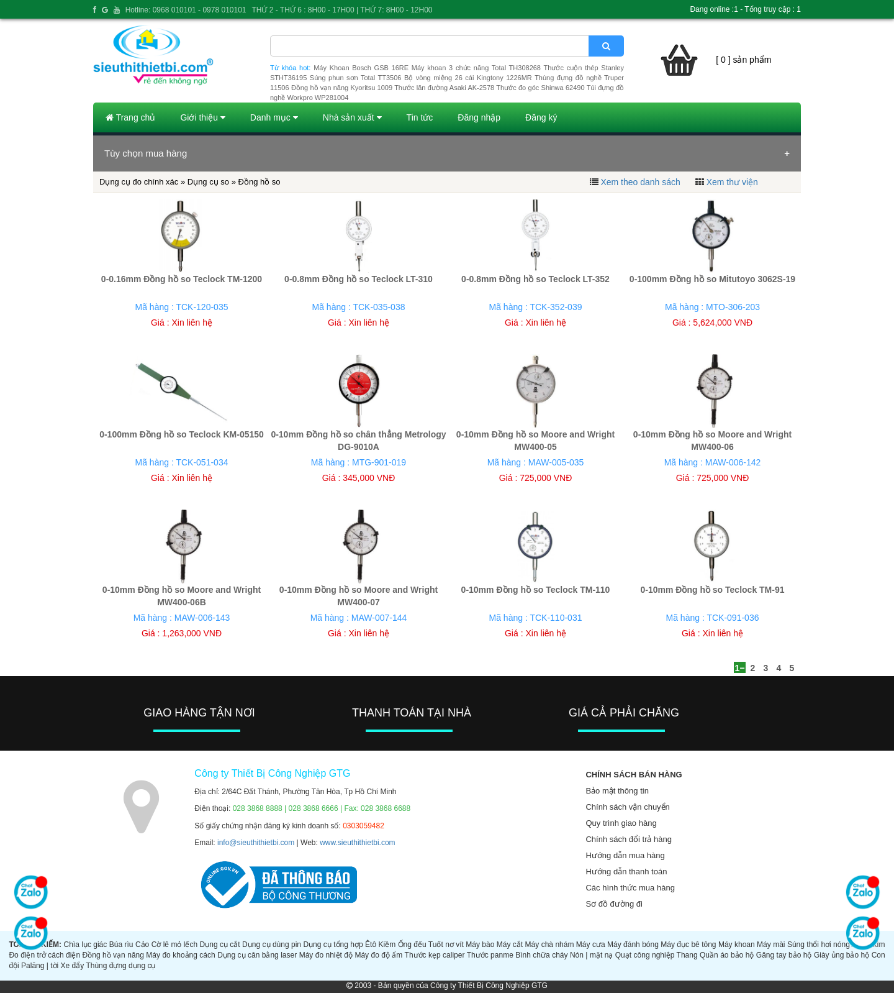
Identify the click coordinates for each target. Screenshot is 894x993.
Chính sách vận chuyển (627, 807)
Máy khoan (736, 944)
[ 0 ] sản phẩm (743, 60)
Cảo (142, 944)
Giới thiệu (202, 117)
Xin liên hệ (191, 322)
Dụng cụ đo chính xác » (143, 181)
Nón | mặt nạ (591, 955)
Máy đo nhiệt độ (326, 955)
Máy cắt (510, 944)
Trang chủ (130, 117)
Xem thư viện (732, 182)
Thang (687, 955)
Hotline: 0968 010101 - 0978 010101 (185, 10)
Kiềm (387, 944)
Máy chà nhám (549, 944)
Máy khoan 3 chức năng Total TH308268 (476, 67)
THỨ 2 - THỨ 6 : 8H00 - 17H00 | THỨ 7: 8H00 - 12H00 (341, 10)
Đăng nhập (479, 117)
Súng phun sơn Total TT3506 (356, 77)
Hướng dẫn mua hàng (624, 855)
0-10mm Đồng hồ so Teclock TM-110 (535, 590)
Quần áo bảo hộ (727, 955)
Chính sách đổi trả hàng (628, 839)
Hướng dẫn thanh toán (626, 871)
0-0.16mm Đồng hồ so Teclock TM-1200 (181, 279)
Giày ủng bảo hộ (841, 955)
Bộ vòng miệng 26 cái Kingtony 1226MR (468, 77)
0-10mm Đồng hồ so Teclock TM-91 (712, 590)
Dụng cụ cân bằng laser (257, 955)
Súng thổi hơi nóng (818, 944)
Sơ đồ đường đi (614, 903)
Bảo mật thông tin (616, 790)
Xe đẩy (72, 965)
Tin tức (420, 117)
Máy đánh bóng (633, 944)
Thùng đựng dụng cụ (120, 965)
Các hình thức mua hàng (629, 887)
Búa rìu (121, 944)
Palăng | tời (39, 965)
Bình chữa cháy (541, 955)
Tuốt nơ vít (446, 944)
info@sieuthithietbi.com (255, 842)
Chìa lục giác (85, 944)
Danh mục (274, 117)
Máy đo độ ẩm (378, 955)
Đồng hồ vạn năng (113, 955)
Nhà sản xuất (352, 117)
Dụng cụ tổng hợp (333, 944)
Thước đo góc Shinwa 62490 (540, 87)
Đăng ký (541, 117)
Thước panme (490, 955)
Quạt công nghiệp (645, 955)
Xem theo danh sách (640, 182)
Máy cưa (590, 944)
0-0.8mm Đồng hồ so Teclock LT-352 (535, 279)
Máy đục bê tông (688, 944)
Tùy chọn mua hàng (145, 153)
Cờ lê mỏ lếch (174, 944)
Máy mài (771, 944)
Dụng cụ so (208, 181)
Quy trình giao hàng (620, 823)
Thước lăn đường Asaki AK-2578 (444, 87)
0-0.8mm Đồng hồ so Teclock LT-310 (358, 279)
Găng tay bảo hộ (784, 955)
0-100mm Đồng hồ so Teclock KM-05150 (181, 434)
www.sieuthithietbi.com (357, 842)
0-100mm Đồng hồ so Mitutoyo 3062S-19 (712, 279)
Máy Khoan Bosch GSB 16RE (361, 67)
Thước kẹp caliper (435, 955)
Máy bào (480, 944)
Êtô (370, 944)
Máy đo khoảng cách (180, 955)
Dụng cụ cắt (220, 944)
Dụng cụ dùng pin (271, 944)
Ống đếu (412, 944)
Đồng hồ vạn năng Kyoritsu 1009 (341, 87)
